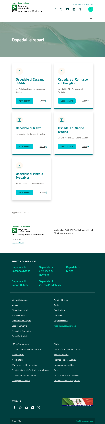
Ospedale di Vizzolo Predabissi (29, 175)
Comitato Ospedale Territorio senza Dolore (30, 370)
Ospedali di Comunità (21, 331)
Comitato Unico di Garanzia (24, 375)
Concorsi (58, 315)
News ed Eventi (61, 299)
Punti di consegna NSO (64, 365)
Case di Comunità (19, 325)
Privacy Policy (17, 421)
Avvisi (56, 305)
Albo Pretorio (17, 359)
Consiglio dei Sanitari (21, 380)
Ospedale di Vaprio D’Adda (71, 130)
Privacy (57, 370)
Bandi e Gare (59, 310)
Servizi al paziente (20, 299)
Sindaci (57, 344)
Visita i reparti (25, 101)
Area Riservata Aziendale (65, 325)
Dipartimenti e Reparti (21, 320)
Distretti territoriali (20, 310)
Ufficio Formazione (20, 344)
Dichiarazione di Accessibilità (66, 375)
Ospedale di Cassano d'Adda (30, 81)
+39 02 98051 (18, 242)
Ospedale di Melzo (29, 128)
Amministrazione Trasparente (67, 380)
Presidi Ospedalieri (20, 315)
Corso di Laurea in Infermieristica (26, 349)
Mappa (15, 305)
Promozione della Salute (65, 359)
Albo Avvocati (18, 354)
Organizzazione (61, 320)
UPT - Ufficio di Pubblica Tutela (67, 349)
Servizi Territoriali (19, 336)
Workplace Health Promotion (25, 365)
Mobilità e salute (61, 354)
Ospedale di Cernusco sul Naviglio (73, 81)
